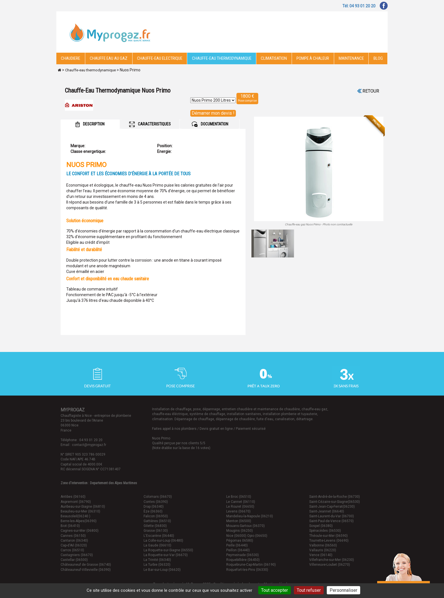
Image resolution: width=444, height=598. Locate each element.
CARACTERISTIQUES (150, 124)
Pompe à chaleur (312, 58)
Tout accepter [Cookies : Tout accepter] (274, 590)
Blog (378, 58)
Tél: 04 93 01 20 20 (358, 6)
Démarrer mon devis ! (213, 113)
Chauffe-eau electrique (159, 58)
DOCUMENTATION (210, 124)
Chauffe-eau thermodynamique (221, 58)
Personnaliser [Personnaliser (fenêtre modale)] (343, 590)
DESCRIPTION (89, 124)
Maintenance (351, 58)
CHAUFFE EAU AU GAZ (108, 58)
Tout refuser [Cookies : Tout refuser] (309, 590)
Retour (368, 91)
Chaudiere (70, 58)
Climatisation (274, 58)
